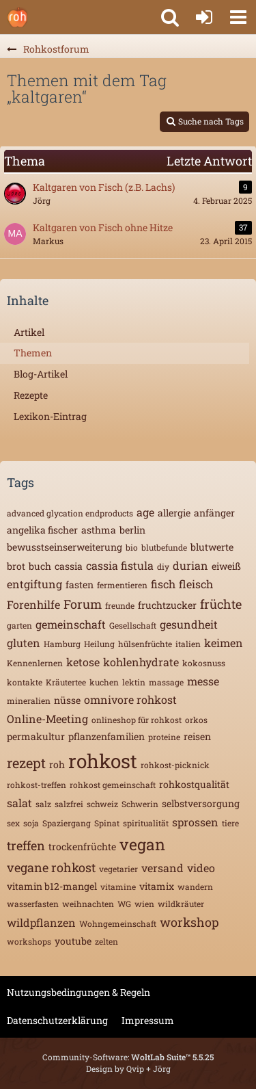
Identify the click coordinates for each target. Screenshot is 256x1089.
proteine (164, 736)
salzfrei (69, 803)
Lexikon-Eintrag (50, 416)
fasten (80, 584)
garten (19, 625)
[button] (238, 17)
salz (43, 803)
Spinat (106, 822)
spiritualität (146, 822)
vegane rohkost (51, 867)
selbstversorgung (201, 803)
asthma (98, 529)
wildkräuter (181, 903)
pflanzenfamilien (106, 736)
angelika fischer (42, 529)
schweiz (102, 803)
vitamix (156, 886)
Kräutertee (66, 682)
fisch (163, 584)
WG (124, 903)
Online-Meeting (47, 718)
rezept (26, 763)
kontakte (24, 682)
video (201, 868)
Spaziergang (66, 822)
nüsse (67, 700)
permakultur (36, 736)
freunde (119, 605)
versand (162, 868)
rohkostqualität (194, 784)
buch (40, 566)
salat (19, 803)
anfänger (214, 512)
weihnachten (88, 903)
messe (203, 681)
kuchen (104, 682)
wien (144, 903)
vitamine (118, 886)
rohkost (102, 761)
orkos (196, 719)
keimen (223, 642)
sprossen (195, 822)
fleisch (196, 584)
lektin (133, 682)
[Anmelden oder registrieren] (204, 17)
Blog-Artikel (41, 373)
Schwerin (140, 803)
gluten (23, 642)
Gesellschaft (132, 625)
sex (13, 822)
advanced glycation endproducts (70, 513)
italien (188, 643)
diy (163, 566)
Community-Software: (128, 1056)
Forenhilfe (33, 604)
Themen (33, 352)
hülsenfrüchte (145, 643)
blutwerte (211, 546)
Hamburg (62, 643)
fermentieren (122, 584)
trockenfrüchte (82, 846)
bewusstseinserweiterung (64, 546)
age (145, 512)
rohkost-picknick (175, 764)
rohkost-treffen (36, 784)
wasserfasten (33, 903)
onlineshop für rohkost (136, 719)
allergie (174, 512)
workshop (189, 922)
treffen (26, 845)
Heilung (99, 643)
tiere (230, 822)
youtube (73, 940)
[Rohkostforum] (17, 17)
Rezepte (31, 395)
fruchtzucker (167, 605)
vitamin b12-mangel (52, 886)
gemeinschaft (70, 624)
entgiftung (34, 584)
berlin (132, 529)
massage (166, 682)
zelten (106, 941)
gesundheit (189, 624)
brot (16, 566)
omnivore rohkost (130, 699)
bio (132, 547)
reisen (197, 736)
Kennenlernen (35, 662)
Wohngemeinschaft (117, 923)
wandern (195, 886)
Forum (82, 604)
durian (190, 565)
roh (57, 764)
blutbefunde (164, 547)
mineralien (29, 700)
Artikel (29, 332)
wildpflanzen (41, 922)
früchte (221, 604)
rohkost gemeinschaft (113, 784)
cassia (69, 566)
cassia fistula (120, 565)
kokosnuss (203, 662)
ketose (83, 662)
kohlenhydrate (141, 662)
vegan (142, 844)
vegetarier (118, 868)
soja (31, 822)
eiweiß (226, 566)
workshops (29, 941)
